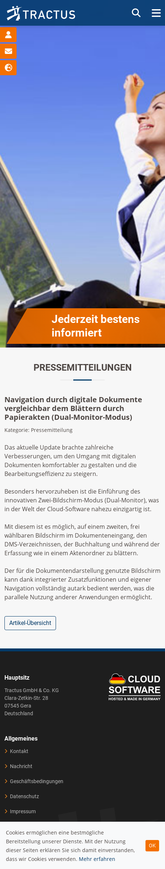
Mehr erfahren (97, 858)
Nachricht (21, 766)
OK (152, 845)
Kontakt (19, 751)
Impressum (23, 811)
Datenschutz (24, 796)
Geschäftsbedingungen (36, 781)
